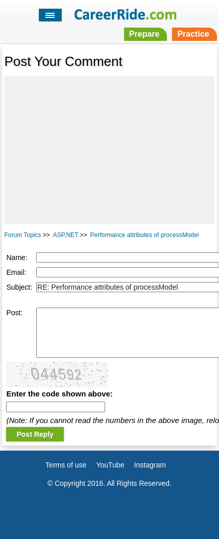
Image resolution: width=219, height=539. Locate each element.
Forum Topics (22, 235)
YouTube (110, 465)
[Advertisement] (109, 150)
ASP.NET (66, 235)
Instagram (150, 465)
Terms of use (65, 465)
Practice (193, 34)
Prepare (144, 34)
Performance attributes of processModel (144, 235)
